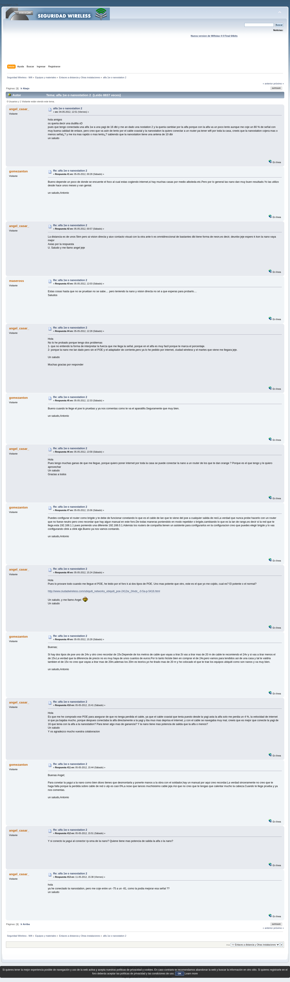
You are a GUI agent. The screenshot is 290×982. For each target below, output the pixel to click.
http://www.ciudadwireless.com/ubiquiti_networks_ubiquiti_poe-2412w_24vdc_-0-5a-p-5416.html (104, 591)
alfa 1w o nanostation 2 (67, 108)
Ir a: (228, 945)
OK (179, 973)
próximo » (279, 83)
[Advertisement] (145, 55)
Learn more (191, 973)
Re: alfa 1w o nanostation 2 (70, 170)
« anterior (268, 83)
